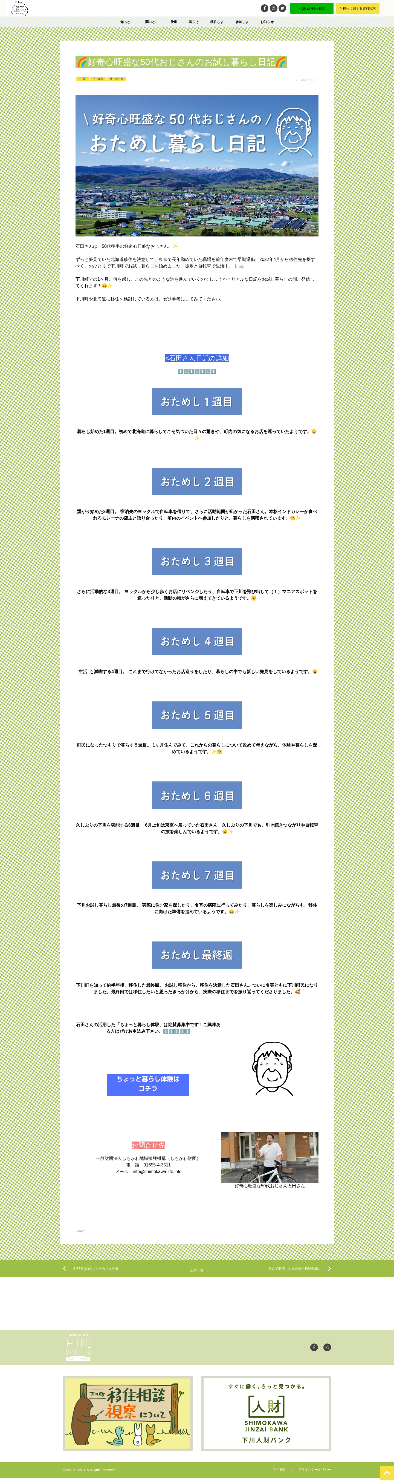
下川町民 (98, 78)
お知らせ (267, 22)
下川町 (83, 78)
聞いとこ (151, 22)
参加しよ (242, 22)
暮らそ (194, 22)
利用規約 (279, 1471)
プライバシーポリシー (314, 1471)
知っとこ (127, 22)
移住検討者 (116, 78)
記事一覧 (197, 1271)
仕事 (173, 22)
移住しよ (217, 22)
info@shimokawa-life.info (157, 1171)
